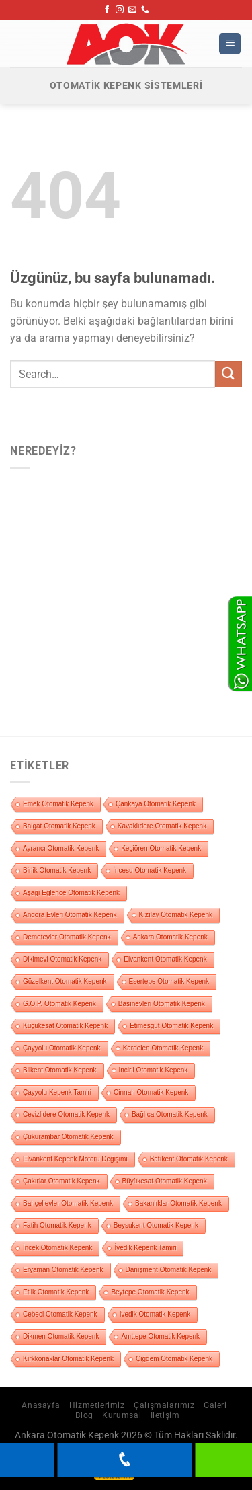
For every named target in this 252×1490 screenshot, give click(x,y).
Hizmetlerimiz (97, 1405)
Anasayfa (41, 1405)
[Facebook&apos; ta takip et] (107, 10)
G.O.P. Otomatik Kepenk (59, 1003)
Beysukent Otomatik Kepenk (156, 1225)
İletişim (165, 1415)
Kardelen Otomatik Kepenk (163, 1048)
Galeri (215, 1405)
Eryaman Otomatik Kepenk (63, 1269)
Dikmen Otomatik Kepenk (61, 1336)
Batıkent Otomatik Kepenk (189, 1159)
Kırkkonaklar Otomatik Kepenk (68, 1358)
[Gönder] (228, 374)
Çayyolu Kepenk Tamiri (57, 1092)
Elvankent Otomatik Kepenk (165, 959)
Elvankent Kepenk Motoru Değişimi (75, 1159)
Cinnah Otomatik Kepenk (151, 1092)
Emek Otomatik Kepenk (58, 804)
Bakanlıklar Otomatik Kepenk (178, 1203)
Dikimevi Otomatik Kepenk (62, 959)
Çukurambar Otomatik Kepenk (68, 1136)
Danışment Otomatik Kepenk (169, 1269)
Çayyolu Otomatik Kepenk (62, 1048)
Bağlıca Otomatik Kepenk (170, 1114)
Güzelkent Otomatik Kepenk (65, 981)
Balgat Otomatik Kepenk (59, 826)
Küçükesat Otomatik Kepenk (65, 1025)
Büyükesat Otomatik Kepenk (164, 1181)
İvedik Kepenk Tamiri (145, 1247)
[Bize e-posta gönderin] (132, 10)
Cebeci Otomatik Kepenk (60, 1314)
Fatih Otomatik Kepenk (57, 1225)
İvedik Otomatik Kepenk (155, 1314)
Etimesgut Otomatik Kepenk (171, 1025)
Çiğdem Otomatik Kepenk (174, 1358)
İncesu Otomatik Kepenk (149, 870)
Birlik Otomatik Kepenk (57, 870)
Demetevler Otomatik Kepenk (67, 937)
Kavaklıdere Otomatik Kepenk (162, 826)
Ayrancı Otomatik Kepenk (61, 848)
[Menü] (230, 44)
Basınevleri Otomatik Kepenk (161, 1003)
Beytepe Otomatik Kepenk (150, 1292)
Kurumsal (121, 1415)
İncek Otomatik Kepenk (57, 1247)
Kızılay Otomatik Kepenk (176, 914)
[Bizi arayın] (145, 10)
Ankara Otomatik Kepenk (170, 937)
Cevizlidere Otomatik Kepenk (66, 1114)
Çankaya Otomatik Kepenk (156, 804)
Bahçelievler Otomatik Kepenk (68, 1203)
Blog (84, 1415)
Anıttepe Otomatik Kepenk (160, 1336)
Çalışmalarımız (164, 1405)
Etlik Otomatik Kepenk (56, 1292)
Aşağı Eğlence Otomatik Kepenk (71, 892)
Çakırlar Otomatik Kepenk (61, 1181)
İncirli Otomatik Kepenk (153, 1070)
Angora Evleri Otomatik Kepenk (70, 914)
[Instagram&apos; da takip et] (120, 10)
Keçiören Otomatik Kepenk (161, 848)
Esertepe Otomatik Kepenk (169, 981)
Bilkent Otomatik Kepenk (60, 1070)
